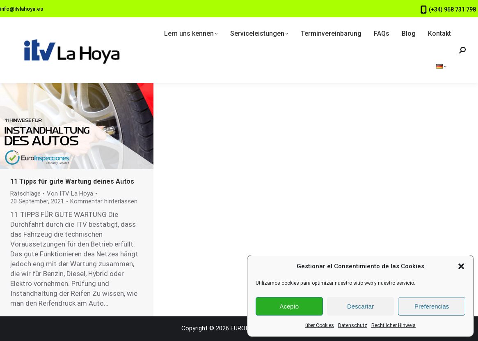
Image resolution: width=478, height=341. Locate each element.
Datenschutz (352, 325)
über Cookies (319, 325)
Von (70, 193)
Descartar (360, 306)
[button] (461, 266)
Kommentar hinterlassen (103, 201)
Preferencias (431, 306)
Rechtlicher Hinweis (393, 325)
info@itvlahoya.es (21, 9)
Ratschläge (25, 193)
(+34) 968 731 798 (452, 9)
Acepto (289, 306)
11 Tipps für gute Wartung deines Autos (72, 181)
